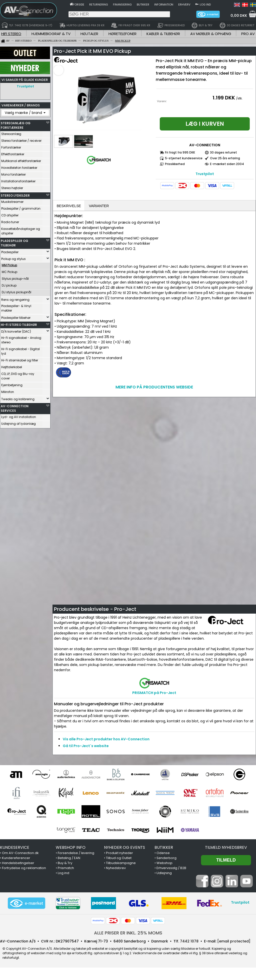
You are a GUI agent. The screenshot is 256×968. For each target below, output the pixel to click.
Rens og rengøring (15, 298)
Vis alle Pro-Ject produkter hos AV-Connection (106, 739)
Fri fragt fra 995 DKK (180, 152)
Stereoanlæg (11, 132)
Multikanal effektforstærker (21, 160)
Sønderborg (166, 858)
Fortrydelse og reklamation (24, 868)
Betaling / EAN (69, 858)
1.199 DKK (223, 97)
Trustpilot (25, 86)
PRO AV (248, 33)
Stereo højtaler (12, 187)
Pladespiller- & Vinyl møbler (16, 307)
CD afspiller (9, 214)
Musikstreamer (12, 200)
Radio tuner (10, 221)
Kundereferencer (16, 858)
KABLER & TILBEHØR (163, 33)
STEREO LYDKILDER (15, 194)
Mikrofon (7, 390)
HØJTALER (89, 33)
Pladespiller (9, 251)
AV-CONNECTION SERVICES (14, 407)
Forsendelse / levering (76, 853)
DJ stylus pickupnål (16, 291)
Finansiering (122, 5)
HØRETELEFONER (122, 33)
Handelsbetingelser (18, 863)
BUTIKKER (163, 848)
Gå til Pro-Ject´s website (86, 746)
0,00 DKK (238, 15)
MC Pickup (9, 270)
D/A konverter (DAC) (16, 330)
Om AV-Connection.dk (20, 853)
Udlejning (164, 873)
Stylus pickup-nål (15, 277)
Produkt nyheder (119, 853)
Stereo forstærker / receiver (21, 139)
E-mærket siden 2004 (227, 164)
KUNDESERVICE (14, 848)
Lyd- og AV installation (18, 415)
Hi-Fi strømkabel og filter (19, 359)
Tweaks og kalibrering (17, 398)
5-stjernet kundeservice (183, 158)
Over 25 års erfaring (225, 158)
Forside (78, 5)
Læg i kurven (205, 124)
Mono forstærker (13, 173)
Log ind (205, 5)
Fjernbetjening (11, 384)
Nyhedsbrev (116, 868)
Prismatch (66, 868)
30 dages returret (223, 152)
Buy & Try (65, 863)
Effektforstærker (12, 153)
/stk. (239, 98)
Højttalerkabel (11, 366)
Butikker (143, 5)
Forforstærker (11, 146)
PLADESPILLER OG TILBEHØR (14, 241)
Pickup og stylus (13, 257)
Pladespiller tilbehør (15, 316)
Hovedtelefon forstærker (19, 166)
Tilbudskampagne (121, 863)
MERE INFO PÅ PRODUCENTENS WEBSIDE (154, 387)
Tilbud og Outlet (119, 858)
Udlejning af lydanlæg (18, 422)
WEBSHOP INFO (71, 848)
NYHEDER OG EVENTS (124, 848)
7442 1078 (189, 941)
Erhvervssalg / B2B (171, 868)
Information (163, 5)
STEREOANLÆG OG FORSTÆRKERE (15, 124)
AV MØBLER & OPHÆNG (210, 33)
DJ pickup (9, 284)
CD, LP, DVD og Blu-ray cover (17, 374)
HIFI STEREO (11, 33)
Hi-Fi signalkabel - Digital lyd (20, 350)
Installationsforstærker (18, 180)
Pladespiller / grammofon (20, 207)
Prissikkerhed (175, 164)
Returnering (98, 5)
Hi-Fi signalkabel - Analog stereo (21, 338)
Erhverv (184, 5)
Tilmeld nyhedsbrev (226, 848)
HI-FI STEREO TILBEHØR (19, 323)
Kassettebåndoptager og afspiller (20, 229)
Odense (163, 853)
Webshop (164, 863)
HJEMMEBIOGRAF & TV (51, 33)
